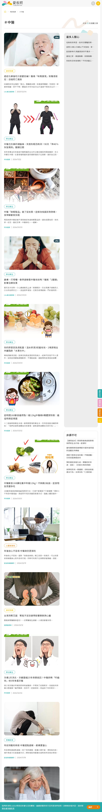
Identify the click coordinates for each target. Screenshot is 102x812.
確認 (90, 807)
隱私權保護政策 (8, 808)
